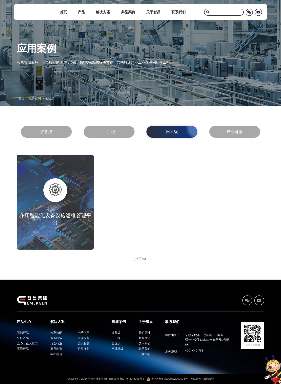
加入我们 (144, 343)
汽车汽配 (56, 332)
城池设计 (209, 379)
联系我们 (178, 12)
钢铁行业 (83, 338)
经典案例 (35, 98)
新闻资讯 (144, 338)
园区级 (49, 98)
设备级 (46, 132)
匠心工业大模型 (27, 343)
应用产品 (23, 348)
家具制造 (56, 348)
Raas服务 (56, 354)
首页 (63, 12)
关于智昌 (153, 12)
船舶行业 (83, 348)
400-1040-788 (194, 350)
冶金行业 (56, 343)
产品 (81, 12)
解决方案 (103, 12)
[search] (224, 12)
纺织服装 (83, 343)
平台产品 (23, 338)
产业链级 (235, 132)
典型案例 (128, 12)
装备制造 (56, 338)
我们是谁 (144, 332)
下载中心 (144, 354)
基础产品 (23, 332)
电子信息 (83, 332)
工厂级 (109, 132)
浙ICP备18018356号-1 (131, 379)
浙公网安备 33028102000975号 (167, 379)
